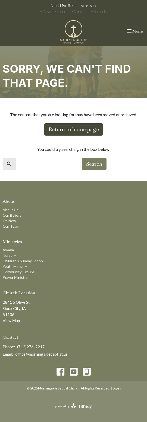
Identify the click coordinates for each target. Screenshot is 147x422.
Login (117, 388)
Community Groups (19, 272)
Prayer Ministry (15, 277)
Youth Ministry (15, 266)
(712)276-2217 (31, 346)
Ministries (12, 241)
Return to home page (73, 129)
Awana (8, 250)
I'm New (9, 220)
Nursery (9, 255)
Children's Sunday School (23, 261)
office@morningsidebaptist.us (41, 354)
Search (94, 164)
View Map (11, 320)
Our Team (11, 226)
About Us (10, 209)
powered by (73, 406)
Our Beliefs (12, 215)
